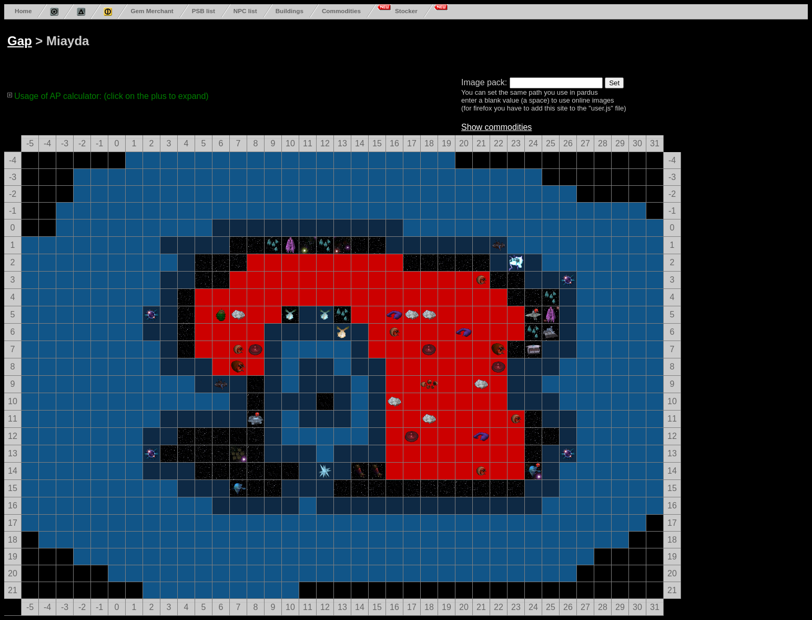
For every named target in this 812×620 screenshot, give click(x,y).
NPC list (245, 10)
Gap (19, 41)
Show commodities (496, 127)
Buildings (289, 10)
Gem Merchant (151, 10)
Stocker (406, 10)
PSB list (203, 10)
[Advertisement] (406, 46)
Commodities (341, 10)
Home (23, 10)
